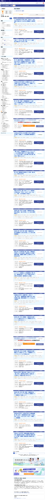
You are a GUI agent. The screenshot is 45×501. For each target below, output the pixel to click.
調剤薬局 (4, 22)
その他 (3, 28)
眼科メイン (4, 115)
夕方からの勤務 (5, 77)
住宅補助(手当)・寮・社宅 (6, 104)
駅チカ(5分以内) (5, 82)
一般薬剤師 (4, 48)
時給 (6, 43)
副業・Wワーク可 (5, 106)
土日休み (4, 85)
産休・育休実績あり (5, 100)
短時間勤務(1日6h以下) (6, 76)
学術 (3, 53)
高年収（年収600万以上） (6, 64)
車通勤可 (4, 83)
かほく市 (15, 492)
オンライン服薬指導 (5, 120)
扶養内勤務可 (4, 131)
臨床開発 (4, 52)
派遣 (3, 34)
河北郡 (28, 492)
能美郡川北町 (25, 492)
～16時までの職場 (5, 71)
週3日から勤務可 (5, 91)
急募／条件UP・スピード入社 (7, 62)
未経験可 (4, 111)
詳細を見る (38, 31)
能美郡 (22, 492)
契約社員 (4, 33)
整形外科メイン (5, 118)
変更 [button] (10, 18)
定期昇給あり (4, 67)
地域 (2, 12)
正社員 (15, 498)
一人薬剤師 (4, 113)
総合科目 (4, 114)
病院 (3, 23)
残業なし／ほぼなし (5, 70)
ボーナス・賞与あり (5, 68)
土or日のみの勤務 (5, 80)
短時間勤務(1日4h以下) (6, 75)
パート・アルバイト (5, 35)
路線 (6, 12)
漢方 (3, 119)
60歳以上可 (4, 107)
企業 (3, 27)
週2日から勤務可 (5, 90)
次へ (30, 453)
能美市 (20, 492)
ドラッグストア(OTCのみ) (6, 26)
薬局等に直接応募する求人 (6, 59)
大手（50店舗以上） (5, 98)
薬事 (3, 54)
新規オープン (4, 97)
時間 (10, 12)
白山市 (18, 492)
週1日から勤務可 (5, 89)
